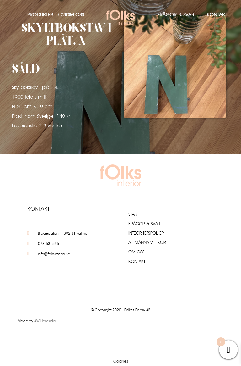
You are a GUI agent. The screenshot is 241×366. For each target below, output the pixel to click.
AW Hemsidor (45, 321)
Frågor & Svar (175, 15)
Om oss (75, 15)
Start (133, 214)
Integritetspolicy (146, 233)
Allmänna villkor (147, 242)
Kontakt (217, 15)
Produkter (40, 15)
